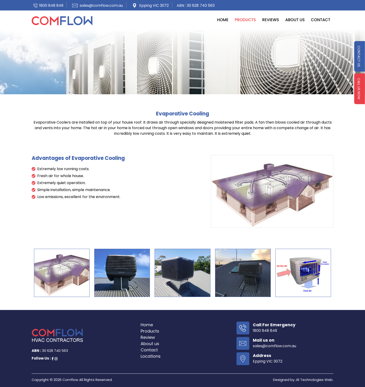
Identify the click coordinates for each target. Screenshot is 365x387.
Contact (320, 20)
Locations (151, 356)
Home (222, 20)
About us (295, 20)
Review (148, 337)
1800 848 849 (51, 5)
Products (245, 20)
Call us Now (359, 89)
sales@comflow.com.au (101, 5)
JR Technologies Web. (314, 379)
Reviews (270, 20)
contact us (359, 56)
